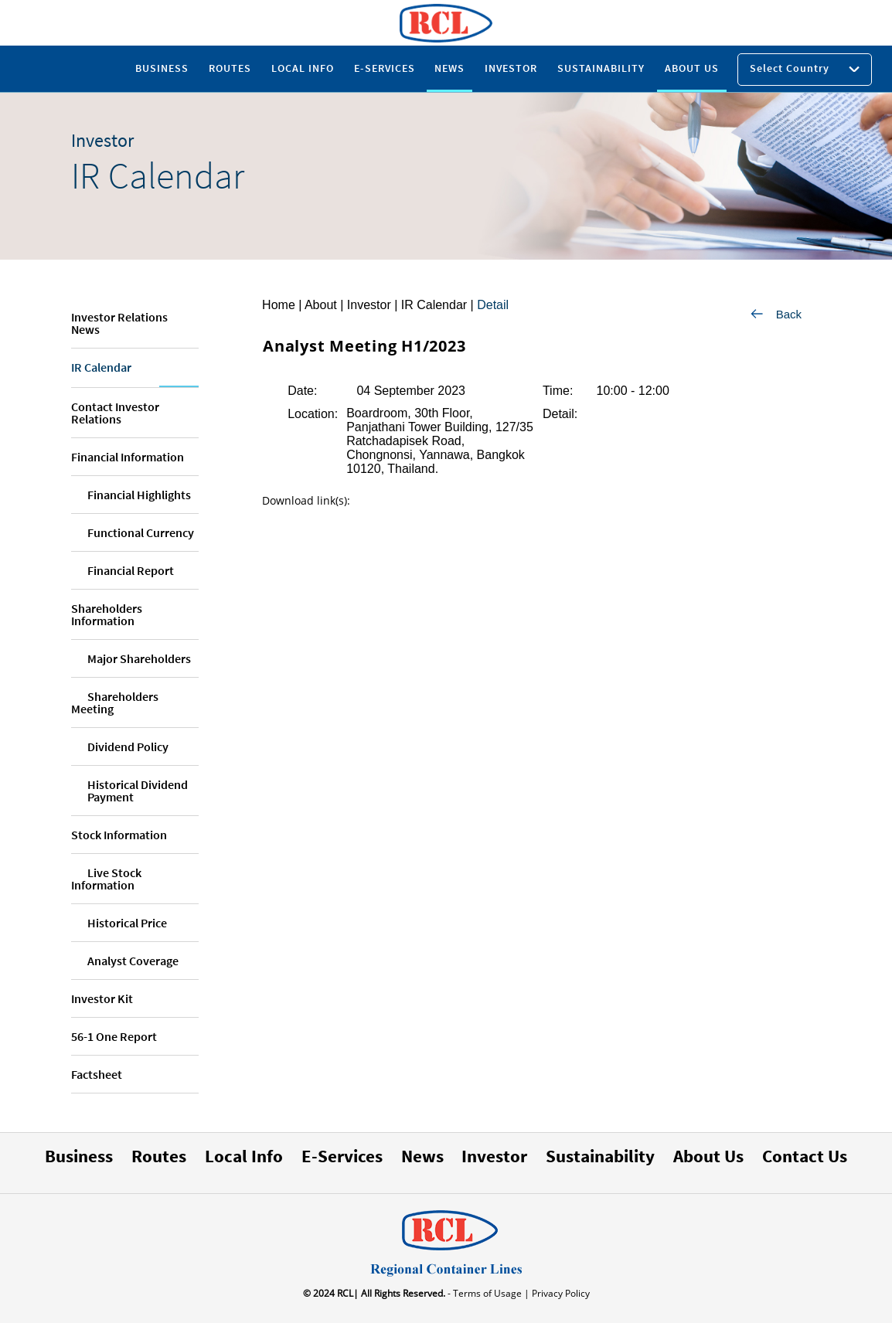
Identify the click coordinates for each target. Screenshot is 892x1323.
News (422, 1155)
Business (79, 1155)
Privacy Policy (559, 1293)
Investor (494, 1155)
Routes (158, 1155)
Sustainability (600, 1155)
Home (278, 304)
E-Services (342, 1155)
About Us (708, 1155)
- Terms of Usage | (487, 1293)
